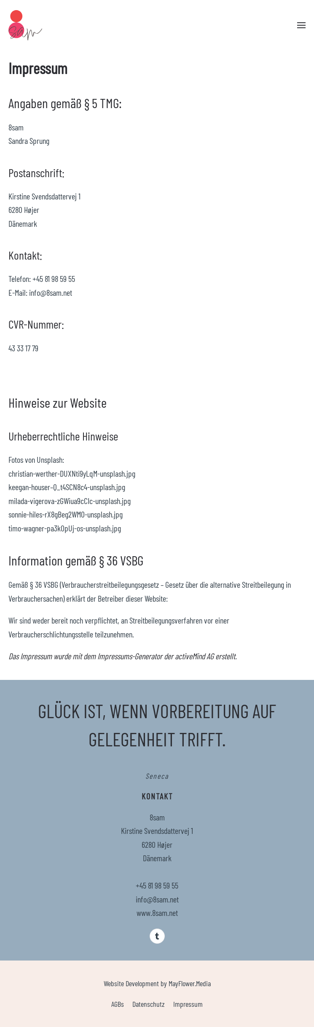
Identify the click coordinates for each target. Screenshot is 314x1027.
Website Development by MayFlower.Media (157, 983)
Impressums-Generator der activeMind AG (155, 656)
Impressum (188, 1003)
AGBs (117, 1003)
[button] (301, 25)
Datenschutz (148, 1003)
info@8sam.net (157, 899)
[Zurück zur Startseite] (25, 25)
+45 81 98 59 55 (157, 885)
